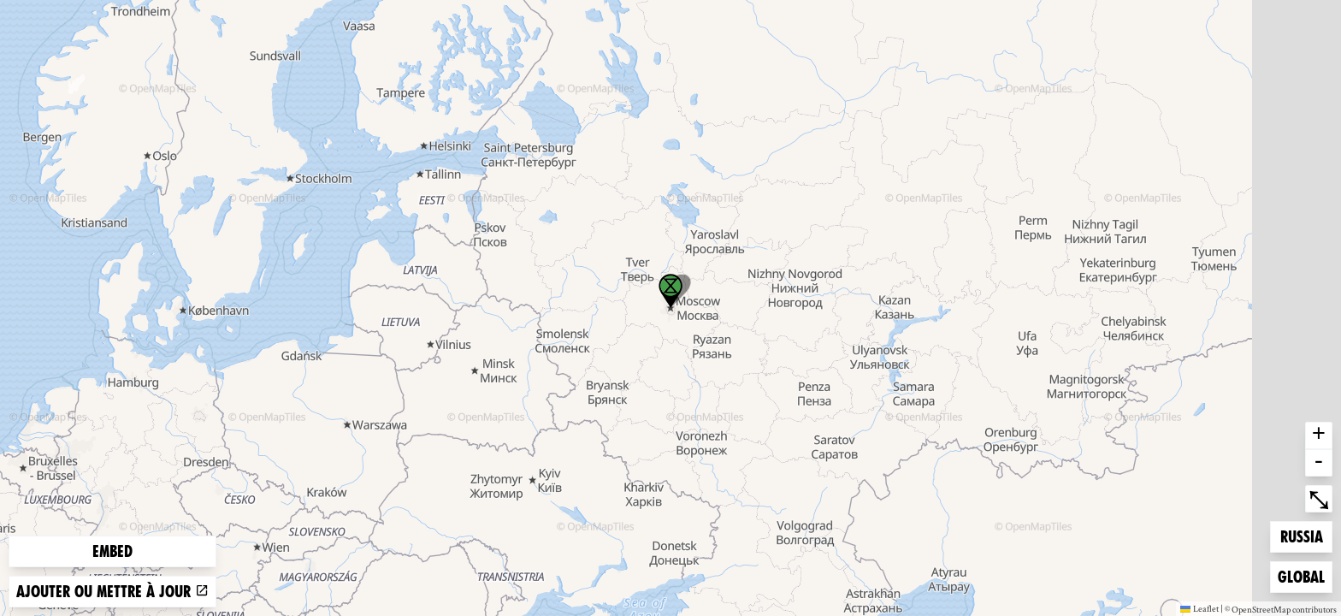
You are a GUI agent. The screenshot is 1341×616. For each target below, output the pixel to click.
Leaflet (1199, 608)
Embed (112, 551)
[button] (670, 291)
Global (1304, 575)
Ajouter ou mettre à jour (112, 592)
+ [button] (1319, 435)
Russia (1306, 535)
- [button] (1319, 463)
